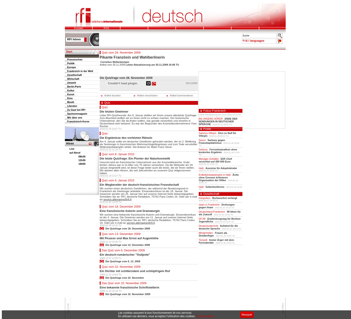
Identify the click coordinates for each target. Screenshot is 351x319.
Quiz (105, 107)
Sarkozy (203, 149)
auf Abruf (74, 152)
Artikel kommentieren (181, 95)
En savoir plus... (205, 316)
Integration (204, 198)
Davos (202, 140)
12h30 (82, 160)
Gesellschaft (74, 75)
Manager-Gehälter (209, 158)
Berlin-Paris (74, 86)
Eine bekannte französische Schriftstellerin (129, 287)
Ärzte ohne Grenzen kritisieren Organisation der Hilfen (219, 177)
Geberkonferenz (215, 186)
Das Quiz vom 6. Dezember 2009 (123, 250)
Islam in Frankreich (209, 204)
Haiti (201, 168)
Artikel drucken (112, 95)
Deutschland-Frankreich (212, 211)
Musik (70, 102)
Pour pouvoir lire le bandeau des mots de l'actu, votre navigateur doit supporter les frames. (168, 37)
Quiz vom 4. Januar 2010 (118, 180)
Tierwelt (203, 240)
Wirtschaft (73, 78)
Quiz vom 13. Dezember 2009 (121, 234)
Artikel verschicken (147, 95)
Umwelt (71, 82)
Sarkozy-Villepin (207, 133)
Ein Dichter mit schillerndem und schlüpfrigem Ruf (135, 271)
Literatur (72, 106)
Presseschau (74, 59)
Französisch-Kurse (78, 121)
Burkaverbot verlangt (224, 198)
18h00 (82, 163)
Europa (71, 67)
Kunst (70, 94)
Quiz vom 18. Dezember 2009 (121, 206)
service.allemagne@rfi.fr (117, 199)
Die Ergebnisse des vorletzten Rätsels (126, 137)
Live (71, 148)
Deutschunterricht (208, 225)
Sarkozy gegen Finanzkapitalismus (212, 141)
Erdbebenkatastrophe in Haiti (215, 174)
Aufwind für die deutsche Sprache (218, 227)
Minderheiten (206, 233)
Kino (70, 98)
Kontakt (78, 28)
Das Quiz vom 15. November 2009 (124, 283)
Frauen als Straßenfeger (213, 234)
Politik (71, 63)
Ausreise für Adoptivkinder (221, 168)
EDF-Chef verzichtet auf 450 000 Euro (215, 160)
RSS (106, 28)
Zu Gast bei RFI (76, 109)
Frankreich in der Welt (80, 71)
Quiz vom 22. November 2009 (121, 266)
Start (69, 51)
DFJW (202, 218)
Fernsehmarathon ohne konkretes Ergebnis (218, 151)
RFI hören (74, 39)
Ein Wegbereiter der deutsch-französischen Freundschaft (139, 184)
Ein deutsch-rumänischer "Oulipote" (125, 254)
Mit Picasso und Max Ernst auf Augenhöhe (129, 238)
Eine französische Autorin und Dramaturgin (130, 211)
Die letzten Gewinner (114, 111)
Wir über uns (74, 117)
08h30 (82, 156)
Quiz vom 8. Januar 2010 (118, 154)
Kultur (70, 90)
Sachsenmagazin (77, 113)
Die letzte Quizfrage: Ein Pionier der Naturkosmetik (135, 158)
